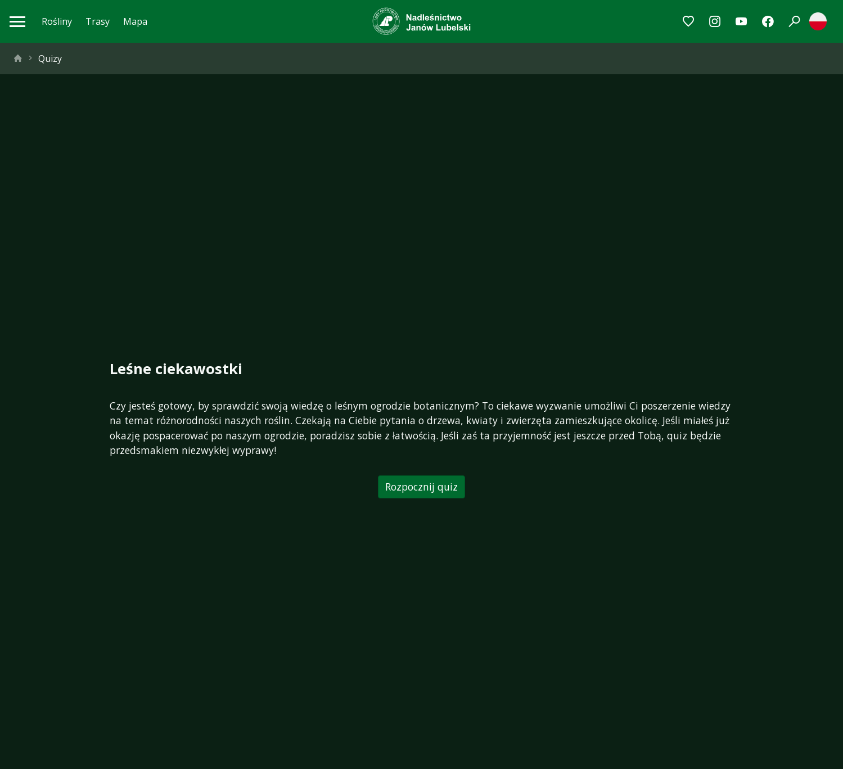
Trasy (97, 21)
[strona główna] (17, 58)
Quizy (50, 58)
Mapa (135, 21)
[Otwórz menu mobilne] (17, 21)
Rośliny (57, 21)
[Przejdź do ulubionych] (688, 22)
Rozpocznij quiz (421, 486)
